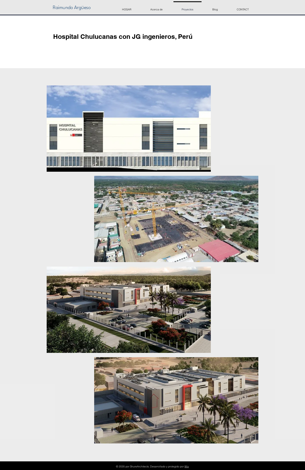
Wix (186, 466)
